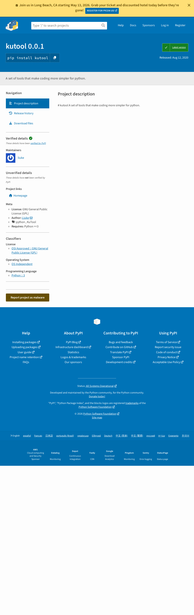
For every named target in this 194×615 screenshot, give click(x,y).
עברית (161, 435)
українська (82, 435)
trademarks (131, 403)
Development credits (119, 362)
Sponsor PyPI (120, 357)
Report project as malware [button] (28, 297)
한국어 (185, 435)
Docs (133, 25)
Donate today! (97, 396)
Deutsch (108, 435)
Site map (97, 418)
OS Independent (22, 264)
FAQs (26, 362)
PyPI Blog (72, 342)
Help (121, 25)
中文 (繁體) (137, 435)
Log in (165, 25)
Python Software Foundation (95, 407)
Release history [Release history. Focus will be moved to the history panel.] (21, 113)
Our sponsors (73, 362)
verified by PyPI (38, 143)
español (27, 435)
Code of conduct (166, 352)
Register (180, 25)
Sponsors (148, 25)
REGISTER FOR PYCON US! (100, 10)
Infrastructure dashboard (72, 347)
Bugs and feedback (121, 342)
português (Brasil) (65, 435)
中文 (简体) (122, 435)
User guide (24, 352)
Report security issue (168, 347)
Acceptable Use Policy (166, 362)
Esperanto (173, 435)
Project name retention (24, 357)
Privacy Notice (166, 357)
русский (150, 435)
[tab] (27, 103)
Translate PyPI (119, 352)
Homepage (18, 196)
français (38, 435)
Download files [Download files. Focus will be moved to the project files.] (21, 123)
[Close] (189, 5)
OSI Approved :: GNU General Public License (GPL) (30, 250)
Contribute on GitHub (119, 347)
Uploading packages (24, 347)
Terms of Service (166, 342)
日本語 (49, 435)
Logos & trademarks (73, 357)
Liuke (25, 218)
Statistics (73, 352)
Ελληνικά (96, 435)
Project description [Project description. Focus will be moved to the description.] (23, 103)
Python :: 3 (18, 275)
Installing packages (24, 342)
